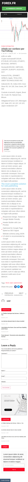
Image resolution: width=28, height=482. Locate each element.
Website (3, 381)
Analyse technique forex (7, 46)
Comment (4, 353)
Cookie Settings (5, 480)
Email (3, 376)
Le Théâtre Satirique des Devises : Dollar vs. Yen (12, 423)
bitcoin (7, 283)
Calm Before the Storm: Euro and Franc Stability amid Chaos (13, 437)
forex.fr (9, 3)
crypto (11, 283)
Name (3, 370)
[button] (15, 286)
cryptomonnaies (17, 283)
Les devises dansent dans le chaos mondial (12, 321)
